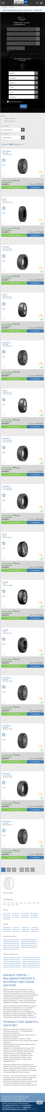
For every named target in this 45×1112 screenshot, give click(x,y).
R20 (38, 903)
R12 (4, 903)
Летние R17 (16, 915)
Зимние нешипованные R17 (31, 961)
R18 (29, 903)
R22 (8, 905)
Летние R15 (34, 913)
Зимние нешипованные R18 (12, 963)
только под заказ (8, 119)
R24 (17, 905)
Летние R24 (6, 919)
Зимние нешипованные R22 (12, 967)
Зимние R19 (35, 929)
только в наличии (8, 121)
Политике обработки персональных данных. (16, 1108)
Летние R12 (6, 913)
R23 (13, 905)
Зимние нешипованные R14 (12, 959)
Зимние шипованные (9, 936)
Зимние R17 (16, 929)
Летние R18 (25, 915)
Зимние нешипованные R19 (31, 963)
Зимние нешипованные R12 (12, 957)
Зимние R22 (25, 931)
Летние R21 (16, 917)
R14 (13, 903)
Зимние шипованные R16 (11, 943)
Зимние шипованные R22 (11, 949)
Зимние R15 (35, 927)
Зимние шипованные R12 (11, 939)
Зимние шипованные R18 (11, 945)
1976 (27, 870)
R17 (25, 903)
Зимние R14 (25, 927)
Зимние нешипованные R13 (31, 957)
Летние (5, 910)
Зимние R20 (7, 931)
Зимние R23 (35, 931)
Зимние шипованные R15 (29, 941)
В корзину (35, 187)
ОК (39, 1102)
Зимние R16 (7, 929)
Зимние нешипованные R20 (12, 965)
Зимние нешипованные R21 (31, 965)
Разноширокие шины (15, 101)
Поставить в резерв (14, 187)
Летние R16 (6, 915)
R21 (4, 905)
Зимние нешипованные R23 (31, 967)
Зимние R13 (16, 927)
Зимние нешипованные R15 (31, 959)
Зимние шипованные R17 (29, 943)
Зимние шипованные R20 (11, 947)
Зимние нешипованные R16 (12, 961)
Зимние (5, 924)
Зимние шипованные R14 (11, 941)
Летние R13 (16, 913)
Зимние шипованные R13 (29, 939)
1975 (21, 870)
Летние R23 (34, 917)
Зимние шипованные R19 (29, 945)
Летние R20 (6, 917)
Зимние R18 (25, 929)
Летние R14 (25, 913)
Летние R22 (25, 917)
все (3, 116)
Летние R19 (34, 915)
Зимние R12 (7, 927)
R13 (8, 903)
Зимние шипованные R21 (29, 947)
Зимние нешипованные (10, 954)
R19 (34, 903)
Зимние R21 (16, 931)
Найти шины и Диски (15, 48)
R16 (21, 903)
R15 (17, 903)
